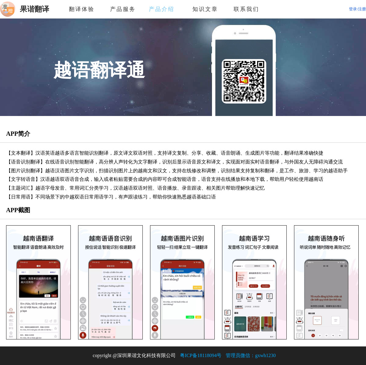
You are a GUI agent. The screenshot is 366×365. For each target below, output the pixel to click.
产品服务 (123, 9)
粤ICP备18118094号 (200, 355)
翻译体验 (82, 9)
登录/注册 (357, 9)
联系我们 (246, 9)
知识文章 (205, 9)
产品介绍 (164, 9)
